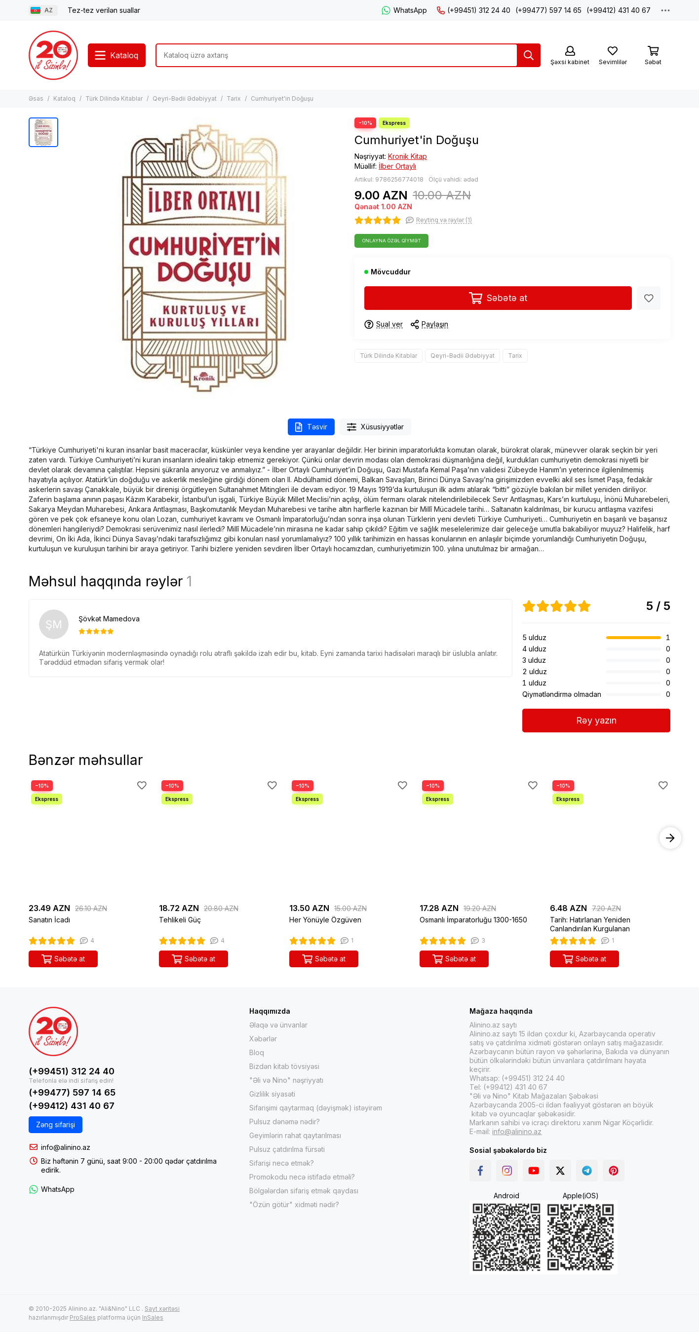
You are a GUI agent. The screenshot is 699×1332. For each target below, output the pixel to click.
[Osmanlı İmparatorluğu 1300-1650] (480, 838)
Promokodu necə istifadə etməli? (302, 1177)
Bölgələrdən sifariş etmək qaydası (303, 1190)
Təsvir (311, 427)
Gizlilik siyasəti (272, 1094)
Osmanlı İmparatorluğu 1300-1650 (473, 919)
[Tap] (529, 55)
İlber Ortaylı (397, 166)
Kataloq (64, 98)
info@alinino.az (65, 1147)
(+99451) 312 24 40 (473, 10)
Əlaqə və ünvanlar (278, 1025)
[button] (670, 838)
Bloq (256, 1052)
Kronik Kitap (407, 156)
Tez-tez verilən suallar (104, 10)
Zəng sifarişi (55, 1124)
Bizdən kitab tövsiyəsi (284, 1066)
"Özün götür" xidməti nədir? (294, 1204)
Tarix (234, 98)
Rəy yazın (596, 720)
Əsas (36, 98)
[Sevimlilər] (612, 56)
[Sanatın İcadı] (89, 838)
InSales (152, 1317)
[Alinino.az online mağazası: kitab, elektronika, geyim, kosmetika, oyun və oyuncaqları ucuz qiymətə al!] (53, 55)
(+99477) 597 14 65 (548, 10)
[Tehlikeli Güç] (219, 838)
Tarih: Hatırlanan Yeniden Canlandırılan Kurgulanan (590, 924)
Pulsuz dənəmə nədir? (284, 1121)
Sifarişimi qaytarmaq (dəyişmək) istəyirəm (315, 1108)
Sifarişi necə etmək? (281, 1163)
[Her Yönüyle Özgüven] (349, 838)
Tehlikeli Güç (180, 919)
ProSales (83, 1317)
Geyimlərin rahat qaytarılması (295, 1135)
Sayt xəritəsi (162, 1308)
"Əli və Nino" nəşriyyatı (286, 1080)
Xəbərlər (263, 1038)
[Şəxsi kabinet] (569, 56)
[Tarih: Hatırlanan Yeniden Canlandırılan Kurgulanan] (610, 838)
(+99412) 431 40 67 (618, 10)
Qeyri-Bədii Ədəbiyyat (185, 98)
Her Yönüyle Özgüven (325, 919)
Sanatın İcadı (49, 919)
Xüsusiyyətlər (375, 427)
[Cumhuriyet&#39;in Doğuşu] (204, 258)
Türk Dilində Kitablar (114, 98)
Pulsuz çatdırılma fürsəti (287, 1149)
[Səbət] (653, 56)
